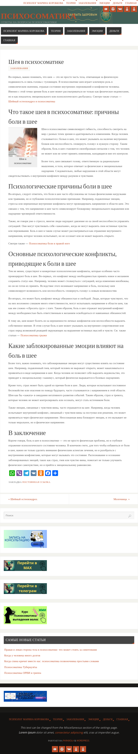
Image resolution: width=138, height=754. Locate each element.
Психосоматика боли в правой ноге (49, 243)
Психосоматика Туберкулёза (20, 667)
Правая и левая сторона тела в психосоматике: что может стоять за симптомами (50, 649)
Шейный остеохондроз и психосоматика (31, 101)
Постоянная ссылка (36, 482)
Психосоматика (38, 16)
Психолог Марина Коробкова (43, 3)
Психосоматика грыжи (33, 335)
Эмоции (104, 3)
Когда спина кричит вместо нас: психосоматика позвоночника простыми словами (51, 661)
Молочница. (122, 499)
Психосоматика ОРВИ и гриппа (22, 673)
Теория (70, 3)
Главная (131, 3)
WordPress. (83, 740)
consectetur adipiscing (69, 732)
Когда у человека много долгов (22, 655)
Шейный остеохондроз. (23, 499)
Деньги (117, 3)
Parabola (68, 740)
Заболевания (87, 3)
